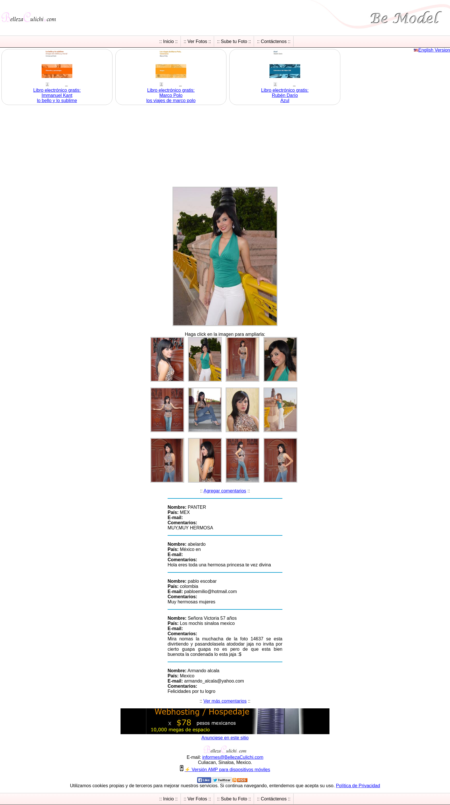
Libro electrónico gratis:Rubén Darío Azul (285, 95)
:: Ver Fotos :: (197, 41)
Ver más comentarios (225, 701)
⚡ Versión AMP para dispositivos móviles (227, 769)
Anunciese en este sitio (225, 737)
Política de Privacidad (358, 785)
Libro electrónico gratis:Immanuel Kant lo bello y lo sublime (57, 95)
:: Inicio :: (168, 41)
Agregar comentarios (224, 490)
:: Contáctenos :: (273, 41)
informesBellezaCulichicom (232, 757)
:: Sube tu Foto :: (234, 41)
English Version (434, 50)
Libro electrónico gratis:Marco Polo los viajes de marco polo (171, 95)
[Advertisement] (225, 146)
